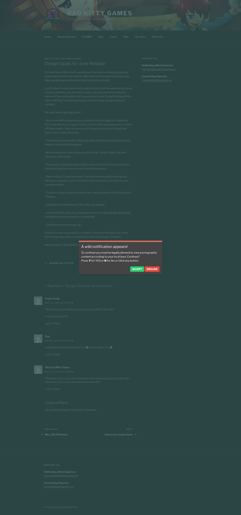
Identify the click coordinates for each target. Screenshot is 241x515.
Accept (137, 269)
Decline (152, 269)
